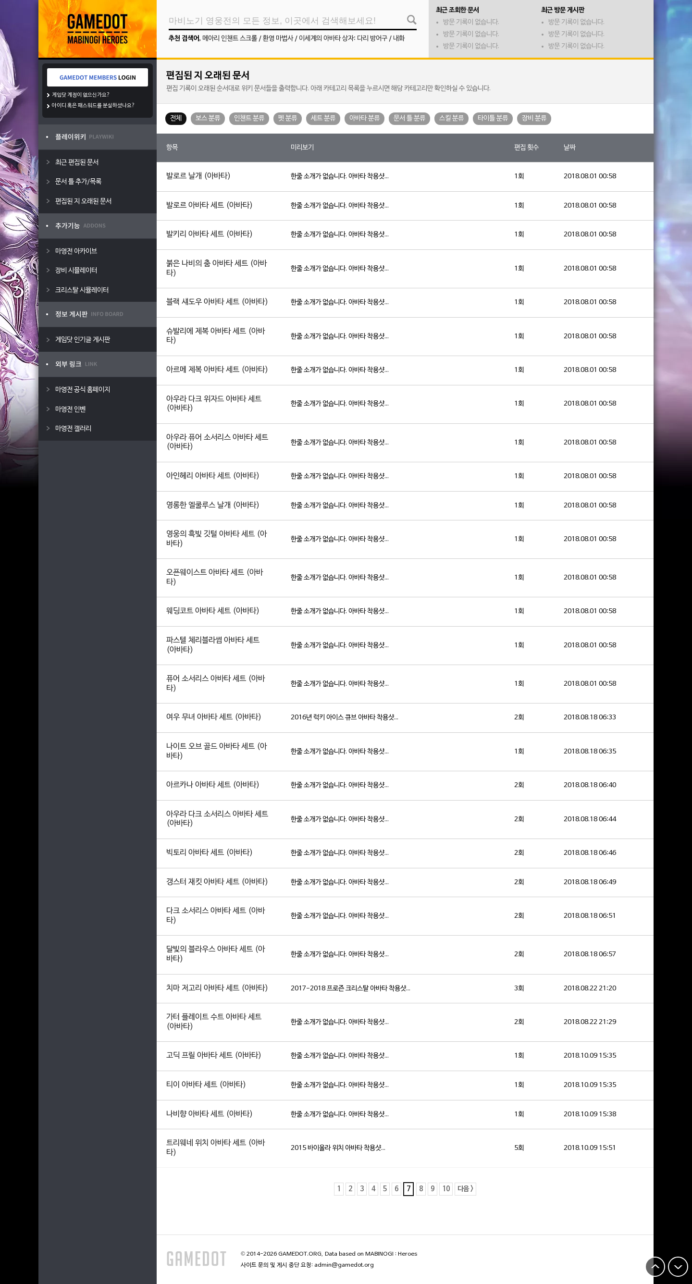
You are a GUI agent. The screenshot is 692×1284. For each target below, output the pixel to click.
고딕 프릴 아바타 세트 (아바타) (213, 1055)
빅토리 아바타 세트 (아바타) (209, 853)
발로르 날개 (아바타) (198, 176)
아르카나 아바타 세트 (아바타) (213, 785)
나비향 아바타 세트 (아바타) (209, 1114)
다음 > (465, 1189)
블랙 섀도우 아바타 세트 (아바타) (217, 302)
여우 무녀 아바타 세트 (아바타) (213, 717)
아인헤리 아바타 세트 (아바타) (213, 476)
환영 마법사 (278, 38)
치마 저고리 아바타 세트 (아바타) (217, 988)
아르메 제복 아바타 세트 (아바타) (217, 370)
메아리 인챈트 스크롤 (229, 38)
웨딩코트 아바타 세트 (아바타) (213, 611)
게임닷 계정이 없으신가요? (81, 95)
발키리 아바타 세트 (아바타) (209, 234)
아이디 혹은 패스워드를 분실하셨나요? (93, 106)
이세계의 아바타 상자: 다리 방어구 (343, 38)
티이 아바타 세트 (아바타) (206, 1085)
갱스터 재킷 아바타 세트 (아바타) (217, 882)
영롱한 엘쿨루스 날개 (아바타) (213, 505)
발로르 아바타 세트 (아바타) (209, 205)
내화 (399, 38)
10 (446, 1189)
